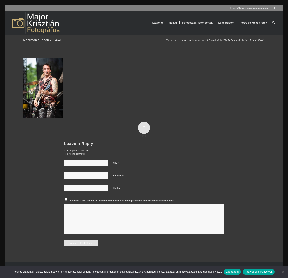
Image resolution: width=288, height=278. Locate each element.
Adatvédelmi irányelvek (259, 271)
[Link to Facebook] (274, 8)
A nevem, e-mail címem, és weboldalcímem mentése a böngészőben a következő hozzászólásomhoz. (122, 200)
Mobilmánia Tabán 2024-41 (42, 40)
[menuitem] (157, 23)
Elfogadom (232, 271)
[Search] (273, 23)
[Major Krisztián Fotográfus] (35, 23)
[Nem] (283, 272)
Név (116, 162)
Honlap (116, 188)
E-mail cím (119, 175)
